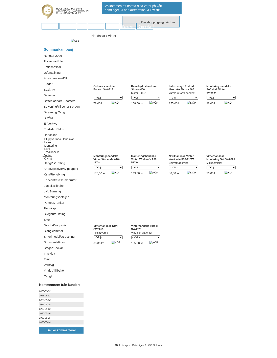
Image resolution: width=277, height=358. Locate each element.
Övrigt (48, 276)
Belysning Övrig (54, 112)
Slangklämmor (53, 231)
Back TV (49, 89)
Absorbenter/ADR (56, 78)
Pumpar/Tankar (54, 202)
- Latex (47, 142)
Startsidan (50, 26)
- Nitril (46, 148)
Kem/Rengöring (54, 174)
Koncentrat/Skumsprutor (60, 180)
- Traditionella (51, 152)
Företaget (96, 26)
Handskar (50, 134)
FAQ (82, 26)
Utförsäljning (52, 72)
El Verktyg (50, 123)
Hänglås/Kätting (54, 163)
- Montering (50, 145)
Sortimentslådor (54, 242)
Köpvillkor (68, 26)
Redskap (50, 208)
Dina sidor (144, 26)
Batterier (49, 95)
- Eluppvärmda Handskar (58, 139)
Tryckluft (49, 253)
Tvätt (47, 259)
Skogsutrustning (55, 214)
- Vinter (47, 155)
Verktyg (49, 265)
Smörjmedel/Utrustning (59, 236)
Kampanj (127, 26)
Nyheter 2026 (53, 55)
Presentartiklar (53, 61)
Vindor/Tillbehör (54, 270)
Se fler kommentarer (61, 330)
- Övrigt (47, 158)
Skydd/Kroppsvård (56, 225)
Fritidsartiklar (52, 67)
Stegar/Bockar (53, 248)
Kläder (48, 84)
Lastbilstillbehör (54, 185)
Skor (47, 219)
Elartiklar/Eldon (54, 129)
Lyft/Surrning (52, 191)
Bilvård (48, 118)
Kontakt (112, 26)
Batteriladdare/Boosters (59, 101)
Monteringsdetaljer (56, 197)
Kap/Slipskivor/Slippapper (61, 168)
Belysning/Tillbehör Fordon (62, 106)
